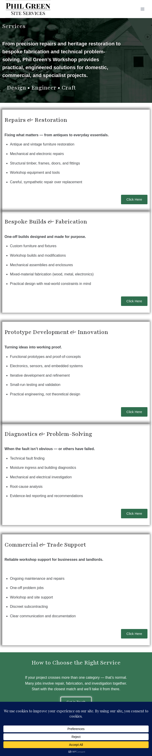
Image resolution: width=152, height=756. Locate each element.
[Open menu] (142, 8)
